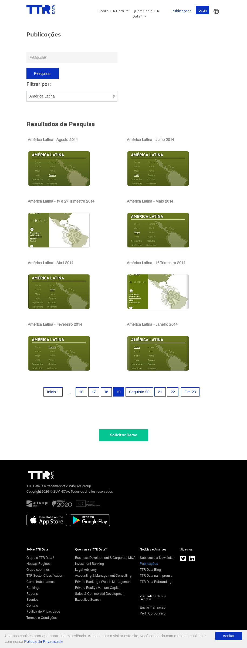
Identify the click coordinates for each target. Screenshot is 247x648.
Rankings (33, 588)
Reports (32, 594)
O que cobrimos (38, 570)
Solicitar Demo (123, 435)
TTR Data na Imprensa (156, 575)
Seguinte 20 (139, 392)
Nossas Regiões (38, 564)
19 (119, 392)
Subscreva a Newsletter (157, 558)
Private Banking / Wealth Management (103, 582)
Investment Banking (89, 564)
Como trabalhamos (40, 582)
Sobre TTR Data (113, 10)
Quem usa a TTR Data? (146, 13)
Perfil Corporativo (152, 613)
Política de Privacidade (43, 611)
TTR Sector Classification (44, 575)
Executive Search (88, 599)
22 (173, 392)
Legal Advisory (86, 570)
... (69, 392)
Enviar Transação (152, 607)
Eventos (32, 599)
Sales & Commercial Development (100, 594)
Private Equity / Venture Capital (97, 588)
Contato (32, 605)
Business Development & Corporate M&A (105, 558)
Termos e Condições (41, 618)
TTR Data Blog (150, 570)
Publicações (181, 10)
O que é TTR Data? (40, 558)
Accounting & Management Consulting (103, 575)
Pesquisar (42, 73)
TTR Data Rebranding (155, 582)
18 (106, 392)
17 (94, 392)
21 (160, 392)
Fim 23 (190, 392)
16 (81, 392)
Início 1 (53, 392)
